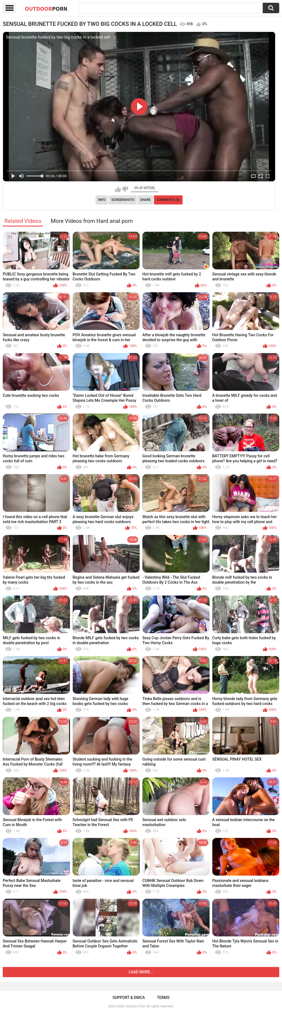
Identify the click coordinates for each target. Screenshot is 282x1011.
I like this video (118, 189)
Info (101, 200)
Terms (163, 997)
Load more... (141, 972)
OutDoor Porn (135, 1006)
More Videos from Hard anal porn (92, 221)
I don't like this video (125, 189)
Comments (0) (168, 200)
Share (145, 200)
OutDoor (46, 8)
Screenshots (123, 200)
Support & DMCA (128, 997)
